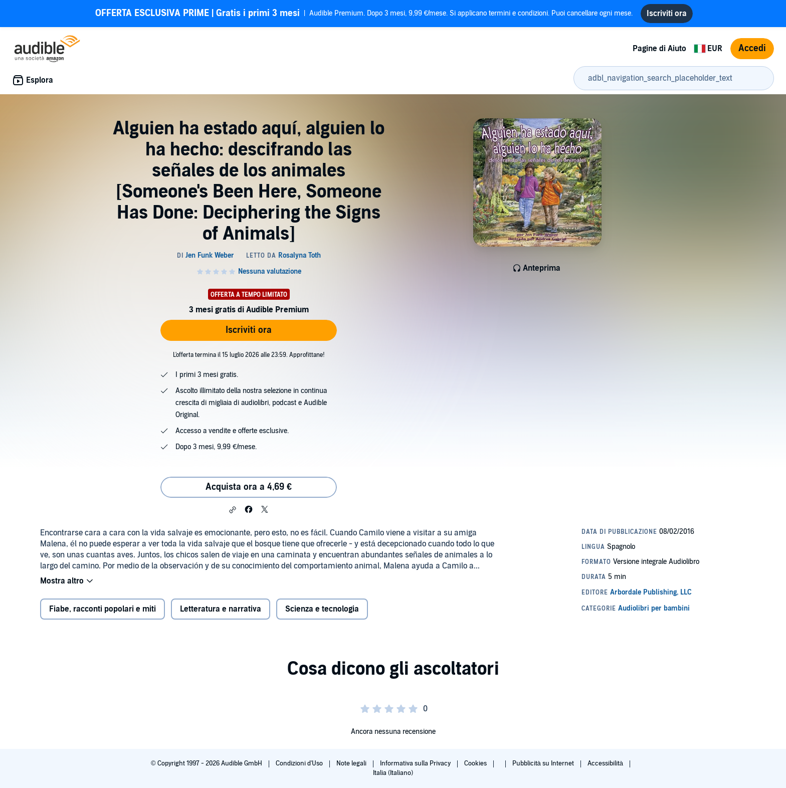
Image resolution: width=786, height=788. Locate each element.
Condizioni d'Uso (300, 763)
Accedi (752, 48)
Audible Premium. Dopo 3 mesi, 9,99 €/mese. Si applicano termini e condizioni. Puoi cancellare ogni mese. (364, 13)
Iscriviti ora (249, 330)
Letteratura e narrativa (220, 609)
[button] (233, 510)
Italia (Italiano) (393, 773)
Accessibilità (606, 763)
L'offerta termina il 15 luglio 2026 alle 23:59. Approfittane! (249, 354)
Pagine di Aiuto (659, 49)
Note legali (352, 763)
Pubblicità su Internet (543, 763)
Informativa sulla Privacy (416, 763)
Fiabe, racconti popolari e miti (102, 609)
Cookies (476, 763)
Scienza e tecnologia (322, 609)
